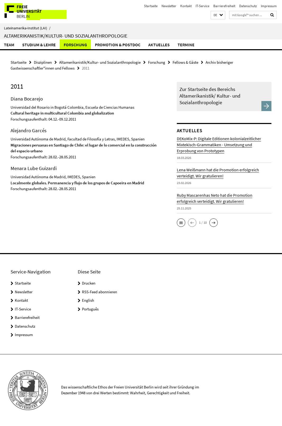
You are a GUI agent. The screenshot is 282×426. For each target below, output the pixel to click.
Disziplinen (43, 62)
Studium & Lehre (39, 44)
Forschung (75, 44)
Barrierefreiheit (224, 6)
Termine (186, 44)
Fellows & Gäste (185, 62)
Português (90, 309)
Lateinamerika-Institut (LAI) (27, 28)
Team (9, 44)
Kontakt (186, 6)
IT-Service (202, 6)
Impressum (269, 6)
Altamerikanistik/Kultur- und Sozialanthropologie (65, 36)
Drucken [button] (88, 283)
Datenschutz (248, 6)
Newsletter (168, 6)
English (88, 300)
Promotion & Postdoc (117, 44)
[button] (218, 15)
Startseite (151, 6)
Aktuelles (159, 44)
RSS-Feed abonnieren (99, 291)
